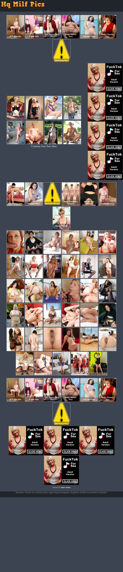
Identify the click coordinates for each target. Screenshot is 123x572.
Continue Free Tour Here (44, 146)
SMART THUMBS (65, 487)
